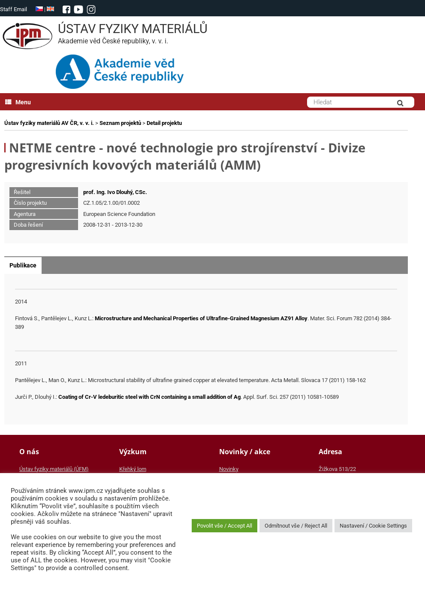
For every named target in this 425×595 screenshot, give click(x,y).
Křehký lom (132, 469)
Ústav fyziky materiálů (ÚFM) (54, 469)
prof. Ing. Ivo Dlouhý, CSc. (115, 192)
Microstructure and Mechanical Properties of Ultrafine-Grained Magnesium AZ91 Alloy (201, 318)
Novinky (228, 469)
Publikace (22, 265)
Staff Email (13, 9)
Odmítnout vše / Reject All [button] (296, 525)
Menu (18, 102)
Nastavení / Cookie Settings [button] (373, 525)
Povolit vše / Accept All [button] (224, 525)
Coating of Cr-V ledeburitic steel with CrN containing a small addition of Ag (149, 397)
